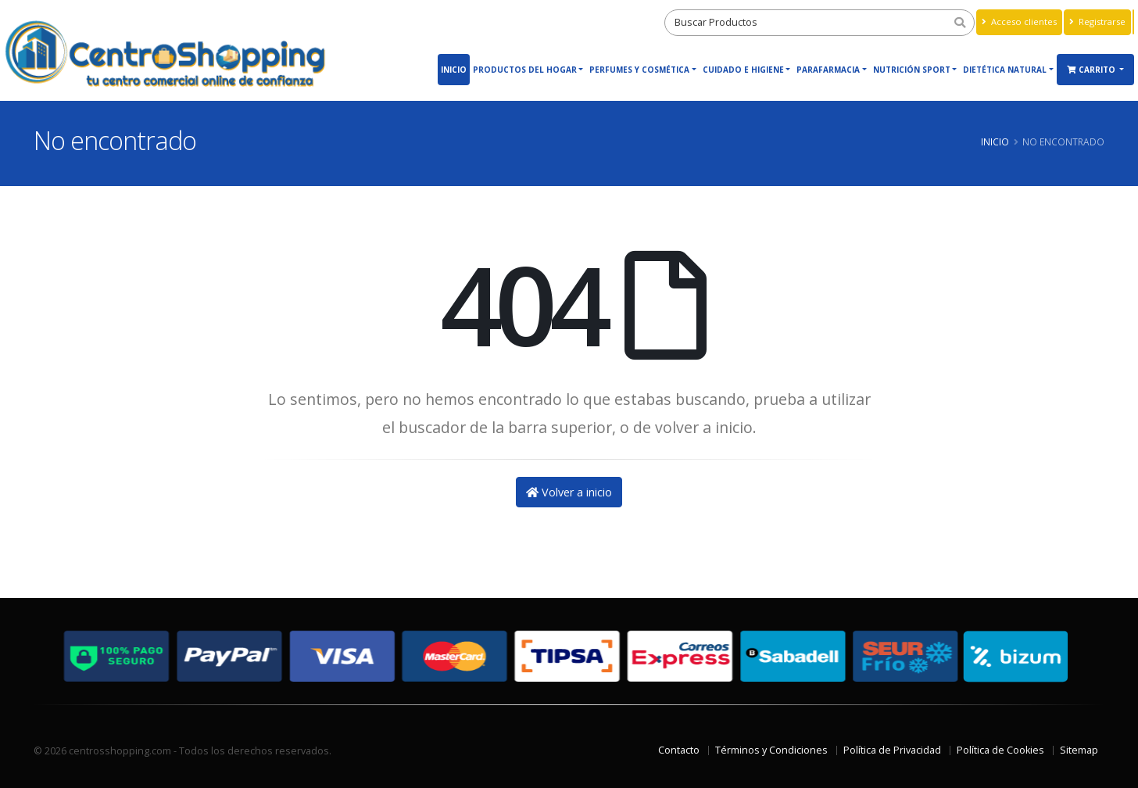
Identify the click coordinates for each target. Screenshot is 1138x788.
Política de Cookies (1000, 750)
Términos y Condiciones (771, 750)
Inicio (454, 69)
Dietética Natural (1005, 69)
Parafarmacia (828, 69)
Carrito (1092, 69)
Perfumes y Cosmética (639, 69)
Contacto (679, 750)
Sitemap (1079, 750)
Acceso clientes (1019, 21)
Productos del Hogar (525, 69)
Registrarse (1097, 21)
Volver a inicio (569, 492)
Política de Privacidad (892, 750)
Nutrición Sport (911, 69)
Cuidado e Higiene (743, 69)
